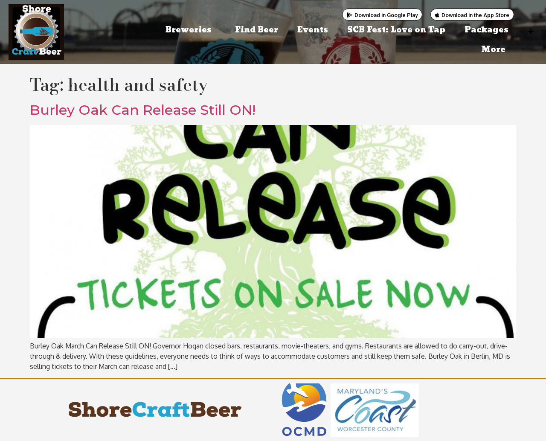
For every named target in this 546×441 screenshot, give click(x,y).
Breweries (191, 30)
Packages (486, 30)
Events (312, 30)
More (495, 50)
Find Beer (256, 30)
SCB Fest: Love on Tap (396, 30)
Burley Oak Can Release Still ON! (143, 110)
